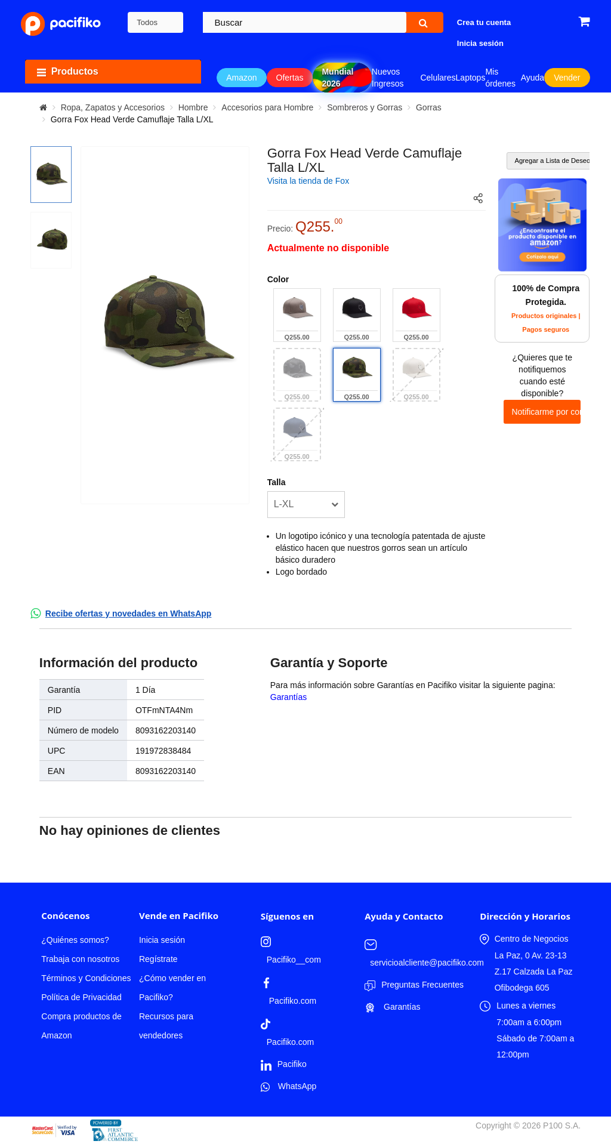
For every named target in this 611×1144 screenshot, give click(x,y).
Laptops (471, 77)
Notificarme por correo (546, 412)
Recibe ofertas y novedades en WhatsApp (128, 613)
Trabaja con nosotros (80, 959)
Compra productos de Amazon (81, 1026)
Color (278, 279)
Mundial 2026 (337, 77)
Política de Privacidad (81, 997)
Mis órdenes (500, 77)
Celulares (437, 77)
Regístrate (158, 959)
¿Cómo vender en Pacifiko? (172, 987)
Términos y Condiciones (86, 978)
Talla (276, 482)
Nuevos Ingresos (388, 77)
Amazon (241, 77)
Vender (567, 77)
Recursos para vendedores (166, 1026)
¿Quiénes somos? (75, 940)
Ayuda (532, 77)
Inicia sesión (162, 940)
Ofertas (290, 77)
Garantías (288, 697)
